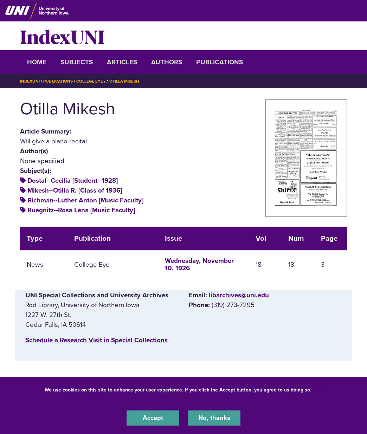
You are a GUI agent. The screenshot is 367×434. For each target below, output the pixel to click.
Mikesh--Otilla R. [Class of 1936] (74, 190)
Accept (153, 418)
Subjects (76, 62)
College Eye (90, 81)
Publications (219, 62)
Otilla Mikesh (125, 81)
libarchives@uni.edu (239, 295)
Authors (166, 62)
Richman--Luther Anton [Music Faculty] (85, 200)
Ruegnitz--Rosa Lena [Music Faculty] (81, 210)
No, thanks (214, 418)
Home (36, 62)
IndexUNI (62, 36)
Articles (122, 62)
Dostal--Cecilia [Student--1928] (72, 180)
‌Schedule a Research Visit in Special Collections (96, 340)
